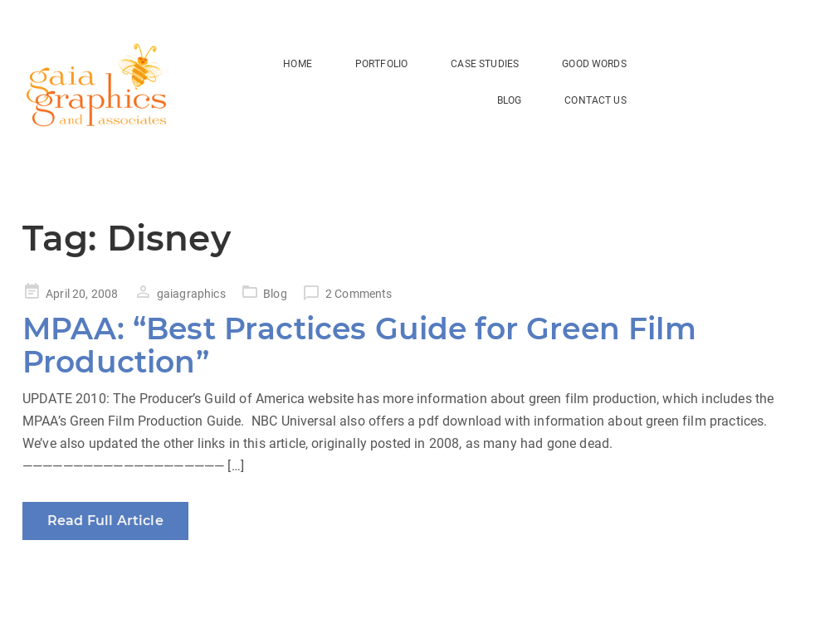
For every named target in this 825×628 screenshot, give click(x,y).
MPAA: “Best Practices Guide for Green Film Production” (359, 345)
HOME (297, 64)
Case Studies (485, 64)
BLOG (509, 100)
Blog (275, 293)
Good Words (594, 64)
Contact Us (595, 100)
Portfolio (381, 64)
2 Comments (359, 293)
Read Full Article (105, 520)
